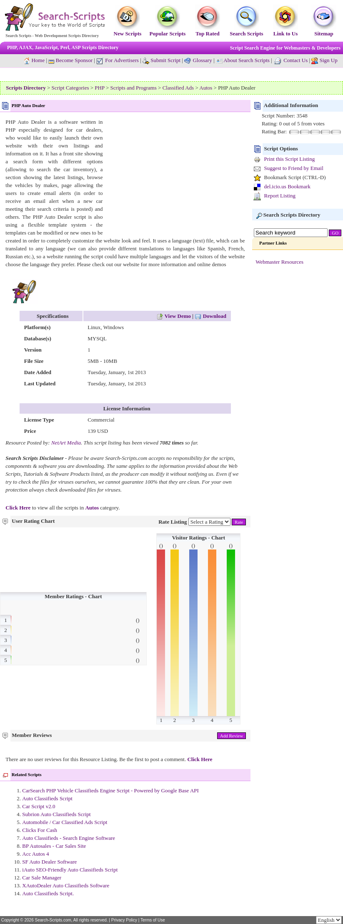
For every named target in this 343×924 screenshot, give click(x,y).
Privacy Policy (124, 920)
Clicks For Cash (39, 830)
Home (38, 60)
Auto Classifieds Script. (48, 893)
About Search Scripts (246, 60)
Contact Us (295, 60)
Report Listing (279, 195)
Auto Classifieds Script (47, 798)
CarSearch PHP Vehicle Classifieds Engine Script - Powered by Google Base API (110, 790)
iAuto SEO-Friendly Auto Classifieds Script (70, 870)
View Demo (174, 316)
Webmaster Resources (279, 262)
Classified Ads (178, 88)
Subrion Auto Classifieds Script (56, 814)
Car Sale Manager (41, 877)
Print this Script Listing (289, 159)
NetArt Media (66, 443)
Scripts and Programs (133, 88)
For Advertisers (117, 60)
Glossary (202, 60)
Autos (205, 88)
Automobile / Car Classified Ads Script (64, 822)
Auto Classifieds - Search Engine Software (68, 838)
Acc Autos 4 (35, 854)
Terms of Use (152, 920)
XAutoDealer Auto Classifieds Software (65, 885)
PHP (99, 88)
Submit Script (161, 60)
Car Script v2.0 (38, 806)
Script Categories (70, 88)
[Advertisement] (175, 176)
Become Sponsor (70, 60)
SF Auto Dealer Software (49, 862)
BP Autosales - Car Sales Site (54, 846)
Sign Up (329, 60)
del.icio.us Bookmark (287, 186)
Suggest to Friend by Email (293, 168)
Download (210, 316)
